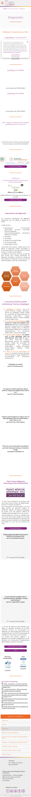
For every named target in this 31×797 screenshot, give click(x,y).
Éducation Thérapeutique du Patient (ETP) (14, 742)
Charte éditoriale (17, 796)
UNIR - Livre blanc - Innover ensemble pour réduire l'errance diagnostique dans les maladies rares (15, 685)
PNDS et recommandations (10, 732)
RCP (15, 650)
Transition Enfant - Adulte (9, 746)
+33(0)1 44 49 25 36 (16, 763)
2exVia (9, 795)
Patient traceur (6, 754)
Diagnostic (5, 728)
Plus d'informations (15, 528)
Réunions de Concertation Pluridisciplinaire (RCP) (15, 737)
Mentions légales (24, 795)
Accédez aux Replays (15, 166)
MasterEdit (16, 795)
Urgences (5, 720)
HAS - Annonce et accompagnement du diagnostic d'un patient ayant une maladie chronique (15, 694)
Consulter (8, 670)
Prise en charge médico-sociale (11, 750)
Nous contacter (13, 764)
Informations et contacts (15, 646)
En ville (4, 724)
